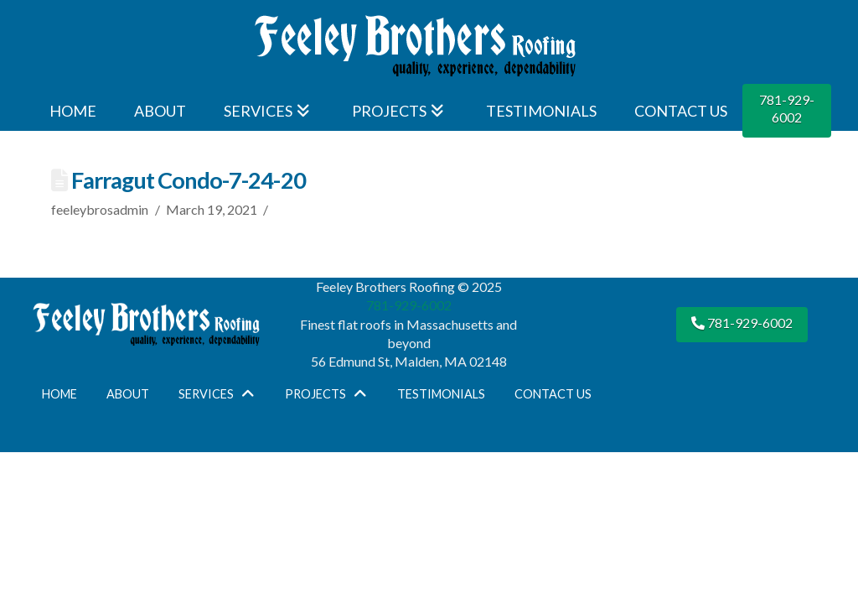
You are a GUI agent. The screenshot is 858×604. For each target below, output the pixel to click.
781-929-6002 (786, 108)
